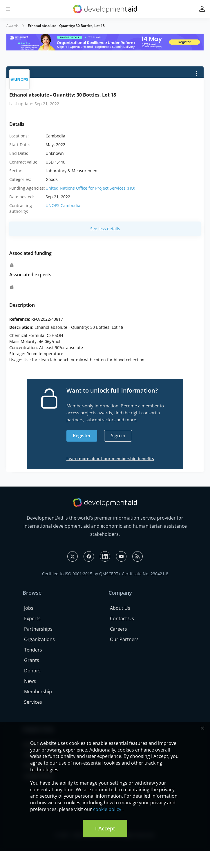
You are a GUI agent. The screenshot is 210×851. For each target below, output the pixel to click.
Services (33, 702)
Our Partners (124, 639)
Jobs (28, 608)
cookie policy (107, 809)
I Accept (105, 828)
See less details (105, 228)
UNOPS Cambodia (63, 205)
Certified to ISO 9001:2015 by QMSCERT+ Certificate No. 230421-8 (105, 573)
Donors (32, 670)
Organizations (39, 639)
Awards (12, 25)
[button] (8, 9)
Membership (38, 691)
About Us (120, 608)
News (30, 681)
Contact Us (122, 618)
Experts (32, 618)
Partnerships (38, 629)
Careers (118, 629)
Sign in (118, 435)
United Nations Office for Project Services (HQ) (90, 188)
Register (82, 435)
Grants (31, 660)
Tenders (33, 650)
